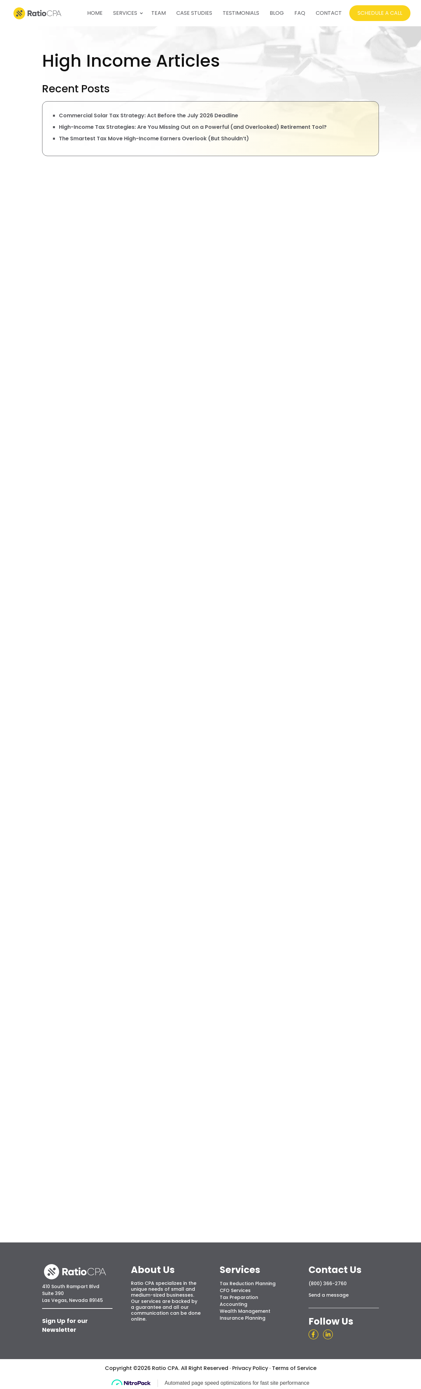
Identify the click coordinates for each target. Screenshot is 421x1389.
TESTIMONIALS (241, 13)
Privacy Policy (250, 1368)
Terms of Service (294, 1368)
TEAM (158, 13)
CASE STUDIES (194, 13)
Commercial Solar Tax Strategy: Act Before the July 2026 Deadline (148, 115)
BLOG (277, 13)
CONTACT (329, 13)
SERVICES (125, 13)
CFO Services (235, 1290)
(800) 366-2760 (328, 1283)
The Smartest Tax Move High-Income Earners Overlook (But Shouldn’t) (154, 138)
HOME (95, 13)
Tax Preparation (239, 1297)
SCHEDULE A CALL (380, 13)
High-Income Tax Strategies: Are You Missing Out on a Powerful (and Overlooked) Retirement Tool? (193, 127)
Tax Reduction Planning (248, 1283)
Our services (146, 1301)
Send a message (329, 1295)
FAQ (299, 13)
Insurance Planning (242, 1318)
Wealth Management (245, 1311)
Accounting (233, 1304)
